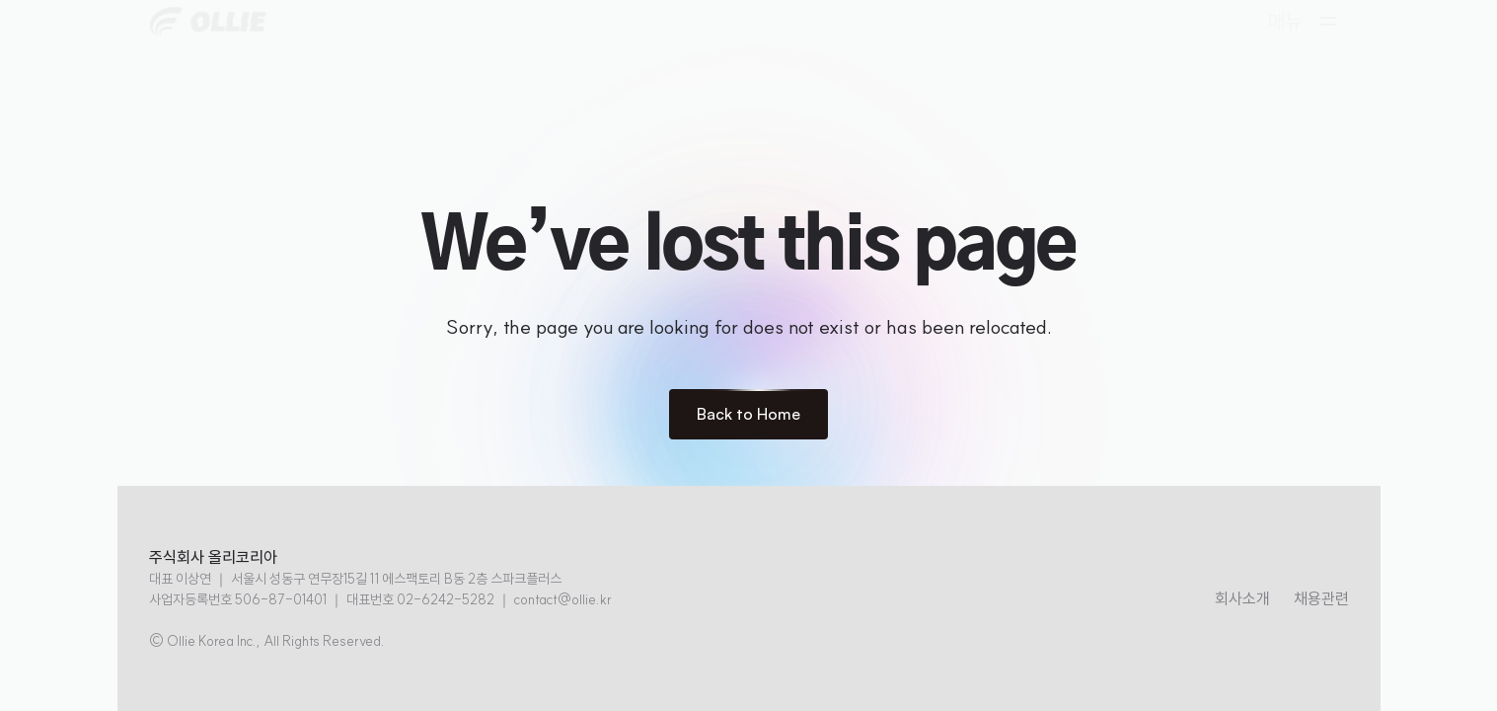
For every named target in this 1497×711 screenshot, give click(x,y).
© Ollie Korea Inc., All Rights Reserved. (267, 641)
